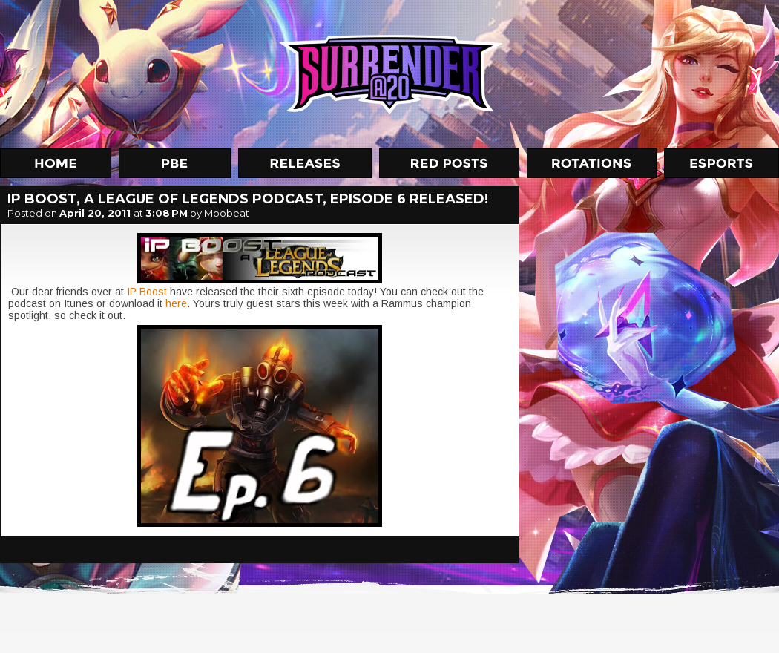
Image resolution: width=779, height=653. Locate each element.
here (176, 303)
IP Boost (147, 292)
